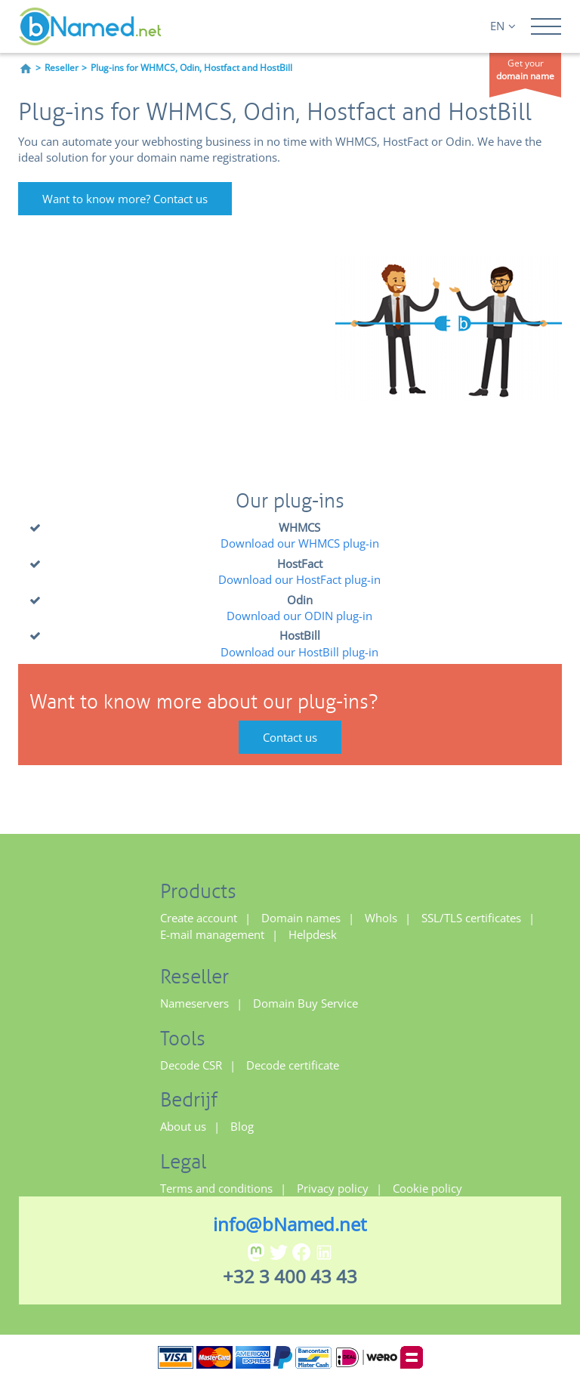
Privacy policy (333, 1188)
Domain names (301, 917)
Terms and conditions (216, 1188)
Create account (198, 917)
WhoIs (381, 917)
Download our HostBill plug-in (299, 651)
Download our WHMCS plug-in (300, 543)
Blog (242, 1126)
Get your (525, 69)
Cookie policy (427, 1188)
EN (503, 25)
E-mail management (212, 934)
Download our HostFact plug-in (299, 579)
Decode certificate (292, 1065)
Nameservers (194, 1003)
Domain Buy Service (305, 1003)
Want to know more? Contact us (125, 198)
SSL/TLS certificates (471, 917)
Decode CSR (191, 1065)
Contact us (290, 737)
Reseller (62, 67)
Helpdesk (312, 934)
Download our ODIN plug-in (299, 615)
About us (183, 1126)
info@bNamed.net (290, 1224)
